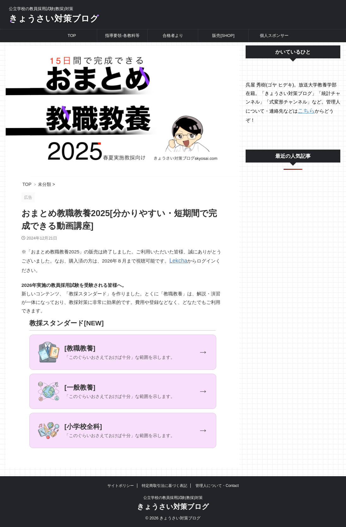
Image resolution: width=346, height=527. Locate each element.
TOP (72, 39)
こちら (305, 114)
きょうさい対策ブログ (68, 20)
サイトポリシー (120, 485)
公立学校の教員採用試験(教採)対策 (173, 497)
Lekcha (176, 264)
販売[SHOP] (223, 39)
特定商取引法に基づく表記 (164, 485)
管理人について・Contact (217, 485)
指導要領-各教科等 (122, 39)
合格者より (173, 39)
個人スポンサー (274, 39)
